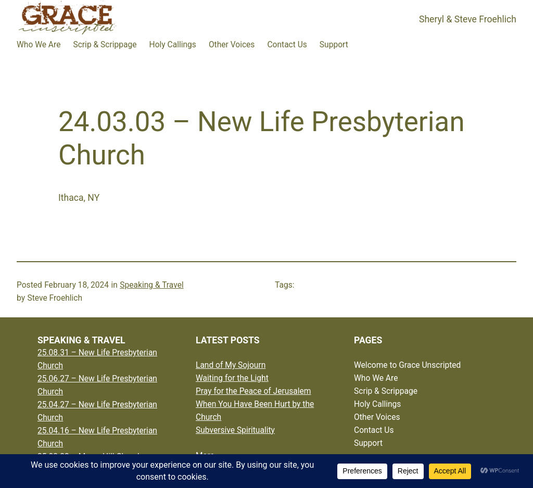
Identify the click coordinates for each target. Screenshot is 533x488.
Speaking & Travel (151, 285)
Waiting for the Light (232, 378)
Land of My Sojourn (230, 365)
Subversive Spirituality (235, 430)
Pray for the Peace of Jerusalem (253, 391)
